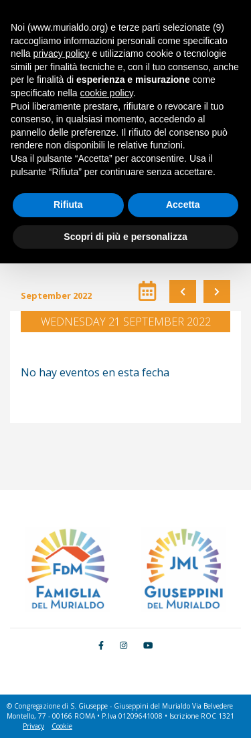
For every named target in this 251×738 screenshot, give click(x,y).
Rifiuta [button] (68, 204)
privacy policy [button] (61, 53)
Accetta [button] (183, 204)
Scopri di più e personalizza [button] (125, 236)
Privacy (33, 726)
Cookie (62, 726)
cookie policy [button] (106, 93)
